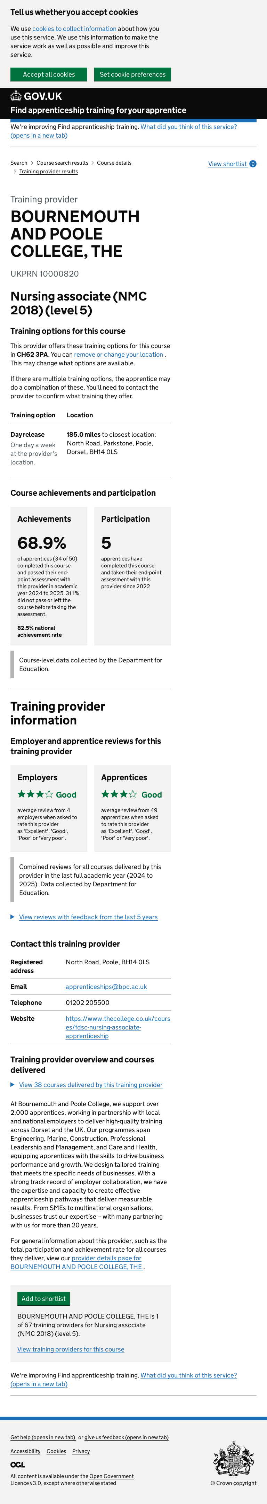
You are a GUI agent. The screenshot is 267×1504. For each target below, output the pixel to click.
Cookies (56, 1451)
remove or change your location (119, 354)
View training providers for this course (70, 1349)
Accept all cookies (49, 74)
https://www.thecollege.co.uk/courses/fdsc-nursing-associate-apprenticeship (118, 1027)
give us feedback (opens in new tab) (126, 1437)
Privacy (81, 1451)
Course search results (62, 162)
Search (18, 162)
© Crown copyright (233, 1483)
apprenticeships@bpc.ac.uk (106, 987)
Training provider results (48, 171)
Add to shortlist (44, 1299)
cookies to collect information (74, 29)
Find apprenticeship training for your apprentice (98, 110)
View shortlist (232, 164)
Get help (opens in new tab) (43, 1437)
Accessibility (25, 1451)
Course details (114, 162)
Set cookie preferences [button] (133, 74)
